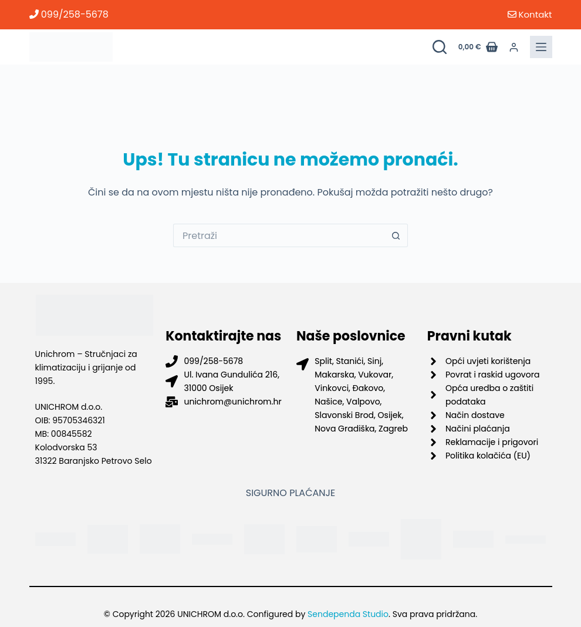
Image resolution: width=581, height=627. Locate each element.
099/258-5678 (69, 14)
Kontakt (530, 14)
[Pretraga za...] (278, 235)
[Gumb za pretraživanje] (396, 235)
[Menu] (541, 47)
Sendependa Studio (348, 614)
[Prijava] (513, 47)
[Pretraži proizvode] (440, 47)
